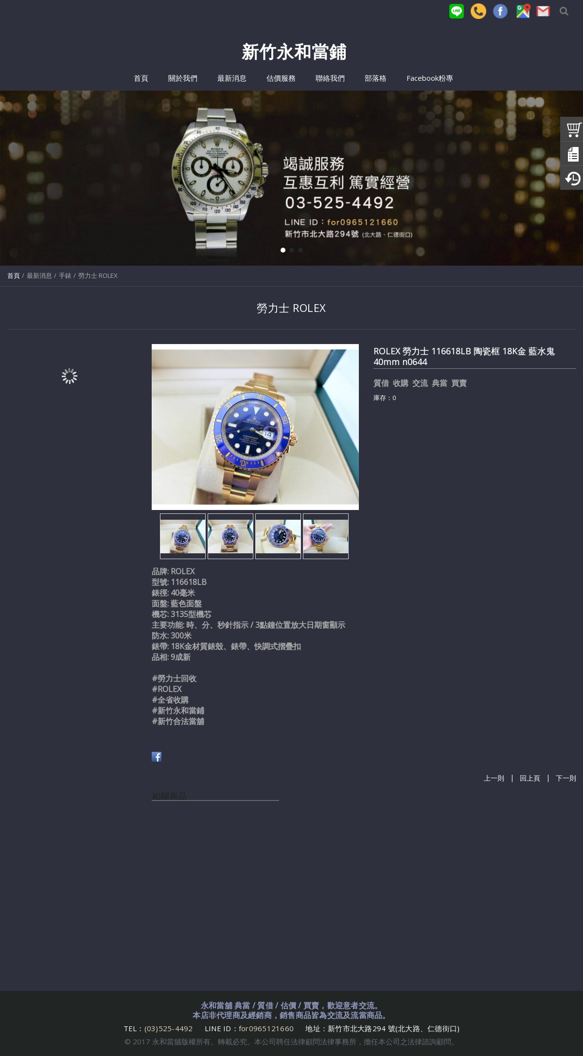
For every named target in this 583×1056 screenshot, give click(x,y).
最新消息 (39, 275)
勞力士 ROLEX (98, 275)
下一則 (566, 778)
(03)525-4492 (169, 1028)
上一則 (494, 778)
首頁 (13, 275)
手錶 (65, 275)
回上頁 (530, 778)
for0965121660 (266, 1028)
